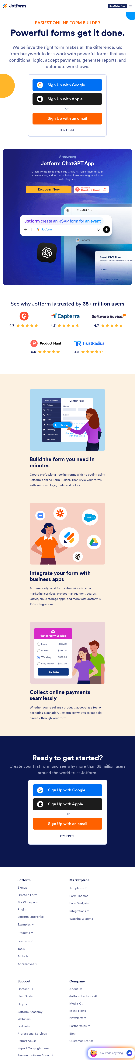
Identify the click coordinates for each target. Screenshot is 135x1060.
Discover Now (49, 189)
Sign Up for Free (117, 6)
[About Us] (75, 988)
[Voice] (129, 1053)
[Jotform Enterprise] (31, 916)
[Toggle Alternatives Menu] (28, 964)
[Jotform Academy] (30, 1011)
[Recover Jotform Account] (35, 1055)
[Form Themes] (78, 895)
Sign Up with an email (67, 118)
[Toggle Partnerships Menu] (79, 1026)
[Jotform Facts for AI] (83, 996)
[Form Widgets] (79, 903)
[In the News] (77, 1010)
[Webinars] (24, 1019)
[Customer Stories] (81, 1040)
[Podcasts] (24, 1026)
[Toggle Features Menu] (25, 941)
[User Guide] (25, 996)
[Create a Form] (27, 894)
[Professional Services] (32, 1033)
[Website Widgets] (81, 918)
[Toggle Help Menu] (23, 1004)
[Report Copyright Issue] (34, 1048)
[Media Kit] (76, 1003)
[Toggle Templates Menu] (78, 888)
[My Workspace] (28, 902)
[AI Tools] (23, 956)
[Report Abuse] (27, 1040)
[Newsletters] (77, 1017)
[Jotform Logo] (14, 6)
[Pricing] (22, 909)
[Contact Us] (25, 988)
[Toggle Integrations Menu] (79, 911)
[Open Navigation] (130, 6)
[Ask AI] (111, 1053)
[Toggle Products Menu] (26, 933)
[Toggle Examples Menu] (26, 924)
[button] (93, 1053)
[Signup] (22, 887)
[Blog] (72, 1033)
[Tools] (21, 948)
